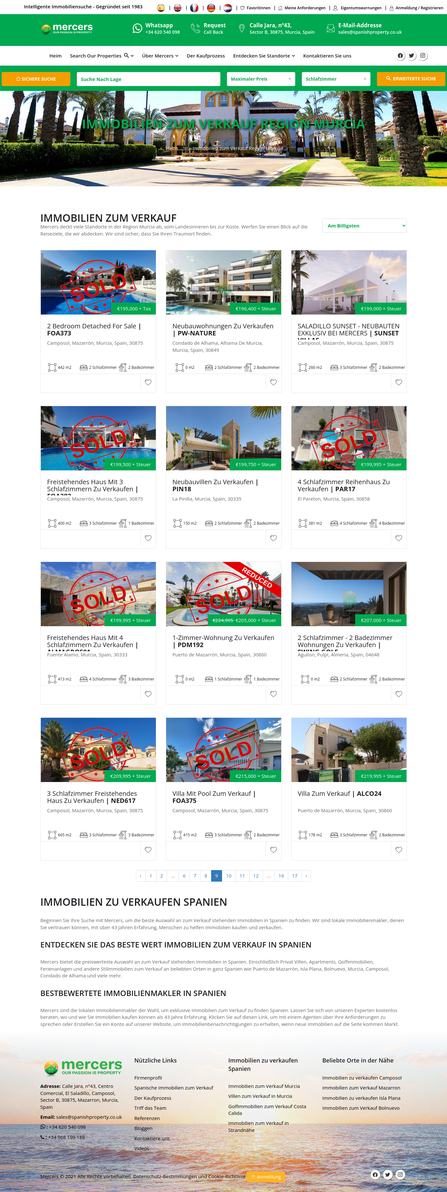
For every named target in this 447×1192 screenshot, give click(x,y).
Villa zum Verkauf (340, 793)
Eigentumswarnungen (357, 8)
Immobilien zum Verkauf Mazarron (361, 1087)
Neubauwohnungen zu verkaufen (223, 330)
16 (281, 875)
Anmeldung (266, 1177)
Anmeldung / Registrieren (416, 8)
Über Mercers (158, 55)
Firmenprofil (148, 1077)
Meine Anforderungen (302, 8)
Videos (141, 1148)
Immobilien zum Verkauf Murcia (264, 1086)
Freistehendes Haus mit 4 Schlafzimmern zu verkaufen (93, 644)
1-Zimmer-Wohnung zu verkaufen (223, 641)
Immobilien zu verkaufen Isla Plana (361, 1098)
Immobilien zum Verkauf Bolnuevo (361, 1108)
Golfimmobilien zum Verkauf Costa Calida (267, 1109)
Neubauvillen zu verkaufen (216, 485)
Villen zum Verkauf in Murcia (260, 1096)
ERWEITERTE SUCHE (411, 79)
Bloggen (143, 1128)
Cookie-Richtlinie (227, 1176)
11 (242, 875)
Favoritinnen (255, 8)
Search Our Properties (99, 55)
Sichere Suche (36, 79)
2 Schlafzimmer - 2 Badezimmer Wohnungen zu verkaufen (345, 644)
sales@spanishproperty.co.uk (370, 32)
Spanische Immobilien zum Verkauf (173, 1087)
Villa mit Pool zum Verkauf (214, 797)
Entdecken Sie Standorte (261, 55)
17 (295, 875)
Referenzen (147, 1118)
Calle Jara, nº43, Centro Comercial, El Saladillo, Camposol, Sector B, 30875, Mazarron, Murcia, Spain (79, 1096)
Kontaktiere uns (152, 1138)
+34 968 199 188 (66, 1137)
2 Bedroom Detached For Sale (94, 330)
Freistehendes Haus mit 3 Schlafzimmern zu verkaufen (93, 489)
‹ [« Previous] (141, 875)
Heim (55, 55)
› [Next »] (306, 875)
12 (256, 875)
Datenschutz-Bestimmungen (165, 1176)
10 (228, 875)
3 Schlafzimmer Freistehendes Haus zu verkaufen (92, 797)
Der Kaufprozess (206, 55)
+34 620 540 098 (67, 1127)
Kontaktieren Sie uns (327, 55)
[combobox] (261, 79)
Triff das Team (150, 1108)
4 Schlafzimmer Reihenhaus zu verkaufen (344, 485)
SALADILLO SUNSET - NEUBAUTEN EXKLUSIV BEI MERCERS (349, 333)
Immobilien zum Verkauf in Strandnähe (258, 1126)
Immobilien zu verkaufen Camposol (362, 1077)
